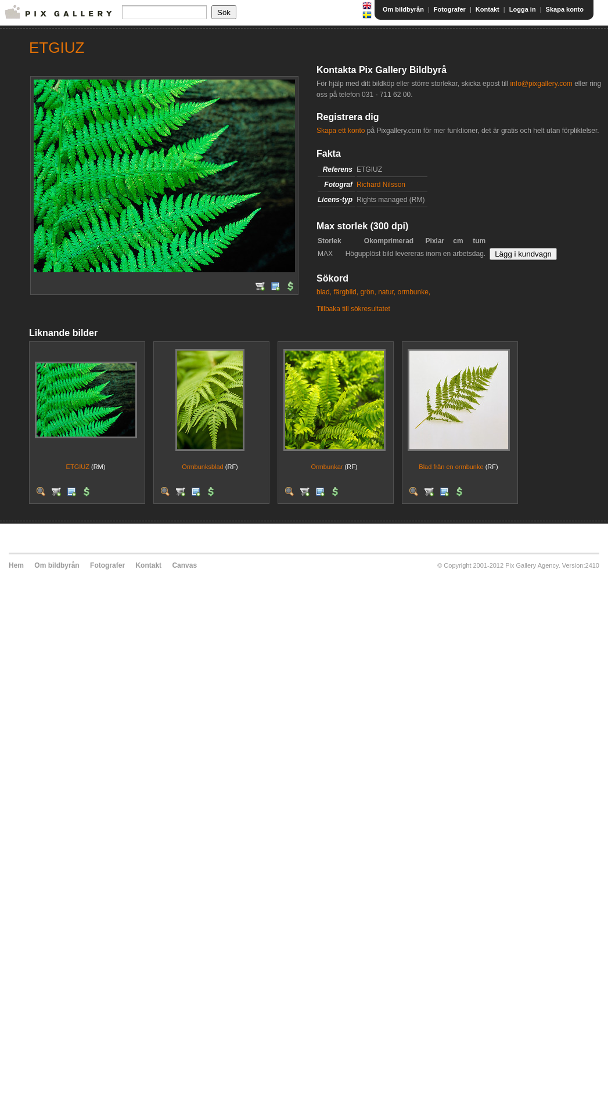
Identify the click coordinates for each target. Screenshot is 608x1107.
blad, (324, 292)
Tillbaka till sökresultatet (353, 309)
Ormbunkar (327, 466)
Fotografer (450, 9)
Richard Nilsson (381, 185)
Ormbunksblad (203, 466)
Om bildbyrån (403, 9)
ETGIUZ (77, 466)
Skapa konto (565, 9)
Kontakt (487, 9)
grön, (368, 292)
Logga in (522, 9)
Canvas (184, 565)
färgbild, (345, 292)
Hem (16, 565)
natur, (386, 292)
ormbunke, (414, 292)
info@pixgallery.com (541, 84)
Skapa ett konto (340, 131)
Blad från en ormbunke (451, 466)
